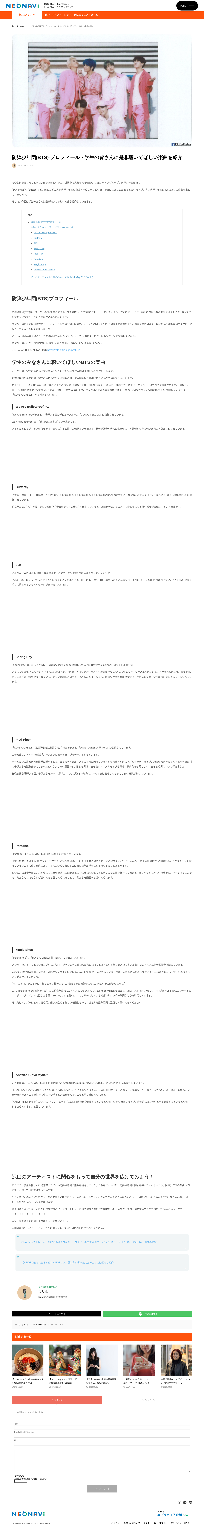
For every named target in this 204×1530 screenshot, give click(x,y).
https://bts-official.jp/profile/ (63, 350)
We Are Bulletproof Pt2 (45, 232)
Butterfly (38, 238)
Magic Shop (40, 264)
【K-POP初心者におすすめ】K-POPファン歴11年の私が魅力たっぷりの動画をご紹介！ (68, 1262)
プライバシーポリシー (181, 1523)
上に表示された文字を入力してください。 (31, 1479)
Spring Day (39, 248)
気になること (27, 15)
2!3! (36, 243)
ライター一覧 (149, 1523)
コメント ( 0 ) (57, 1400)
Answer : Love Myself (44, 269)
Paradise (38, 259)
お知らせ (115, 1523)
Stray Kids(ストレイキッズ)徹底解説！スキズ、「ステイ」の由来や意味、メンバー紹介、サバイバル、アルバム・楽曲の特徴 (89, 1242)
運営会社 (163, 1523)
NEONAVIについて (131, 1523)
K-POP (39, 1325)
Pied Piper (39, 253)
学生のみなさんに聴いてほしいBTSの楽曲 (52, 227)
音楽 (44, 1325)
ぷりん (43, 1291)
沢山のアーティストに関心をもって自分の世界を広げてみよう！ (63, 277)
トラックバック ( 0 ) (147, 1400)
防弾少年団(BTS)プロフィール (46, 222)
